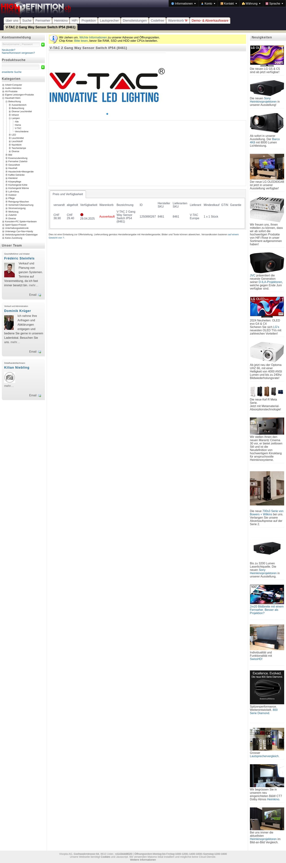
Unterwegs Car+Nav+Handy (19, 231)
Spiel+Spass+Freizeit (15, 225)
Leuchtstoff (17, 141)
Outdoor (12, 195)
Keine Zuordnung (13, 238)
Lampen (16, 118)
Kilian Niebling (16, 367)
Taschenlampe (19, 148)
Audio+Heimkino (13, 88)
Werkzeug (13, 211)
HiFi (75, 20)
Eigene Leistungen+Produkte (19, 95)
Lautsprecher (109, 20)
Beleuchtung (14, 101)
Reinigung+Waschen (18, 201)
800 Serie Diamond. (264, 711)
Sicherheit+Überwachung (20, 205)
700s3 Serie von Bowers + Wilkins (266, 512)
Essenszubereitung (17, 158)
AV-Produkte (11, 91)
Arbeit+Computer (13, 85)
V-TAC (18, 128)
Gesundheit (14, 164)
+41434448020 (123, 853)
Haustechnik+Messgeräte (21, 171)
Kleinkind (13, 178)
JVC (252, 275)
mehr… (33, 285)
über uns (12, 20)
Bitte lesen (81, 40)
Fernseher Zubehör (18, 161)
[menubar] (227, 3)
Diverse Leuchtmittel (22, 111)
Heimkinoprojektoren (263, 839)
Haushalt (12, 168)
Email (32, 294)
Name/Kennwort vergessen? (18, 52)
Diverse (15, 151)
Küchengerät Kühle (17, 185)
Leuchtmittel (18, 138)
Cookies (105, 856)
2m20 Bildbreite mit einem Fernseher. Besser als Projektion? (267, 610)
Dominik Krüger (17, 311)
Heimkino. (273, 799)
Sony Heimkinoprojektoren (263, 100)
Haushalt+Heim (12, 98)
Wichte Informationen (93, 37)
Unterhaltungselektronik (17, 228)
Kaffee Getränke (16, 174)
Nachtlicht (17, 144)
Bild (10, 154)
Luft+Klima (13, 191)
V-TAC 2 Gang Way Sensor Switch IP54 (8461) (41, 27)
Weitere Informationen (143, 859)
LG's (276, 327)
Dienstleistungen (135, 20)
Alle (17, 121)
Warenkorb (178, 20)
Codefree (157, 20)
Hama (18, 125)
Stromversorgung (17, 208)
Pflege (11, 198)
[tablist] (147, 209)
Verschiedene (21, 131)
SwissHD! (256, 659)
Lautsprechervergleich (264, 756)
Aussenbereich (19, 105)
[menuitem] (183, 3)
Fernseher (42, 20)
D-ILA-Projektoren (270, 282)
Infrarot (15, 115)
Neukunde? (8, 49)
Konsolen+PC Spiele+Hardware (21, 221)
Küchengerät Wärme (18, 188)
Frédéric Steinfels (19, 258)
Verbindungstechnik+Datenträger (21, 234)
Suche (26, 20)
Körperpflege (14, 181)
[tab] (68, 194)
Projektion (89, 20)
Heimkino (61, 20)
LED (14, 134)
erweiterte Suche (12, 72)
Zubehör (12, 215)
